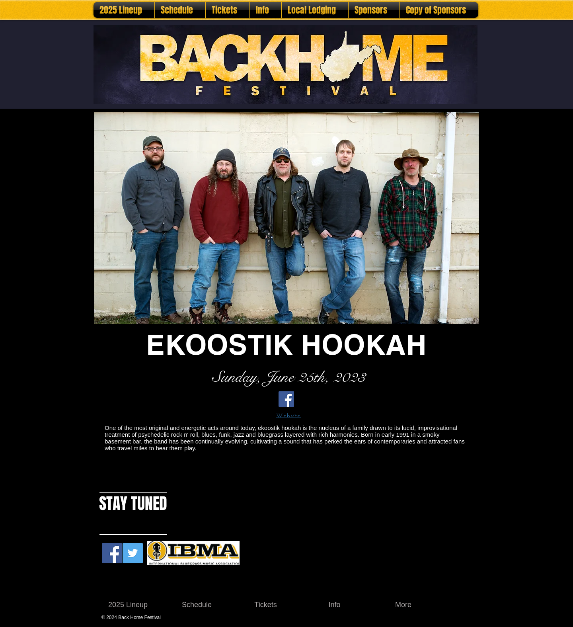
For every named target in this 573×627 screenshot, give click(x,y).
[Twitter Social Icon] (133, 553)
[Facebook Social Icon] (112, 553)
